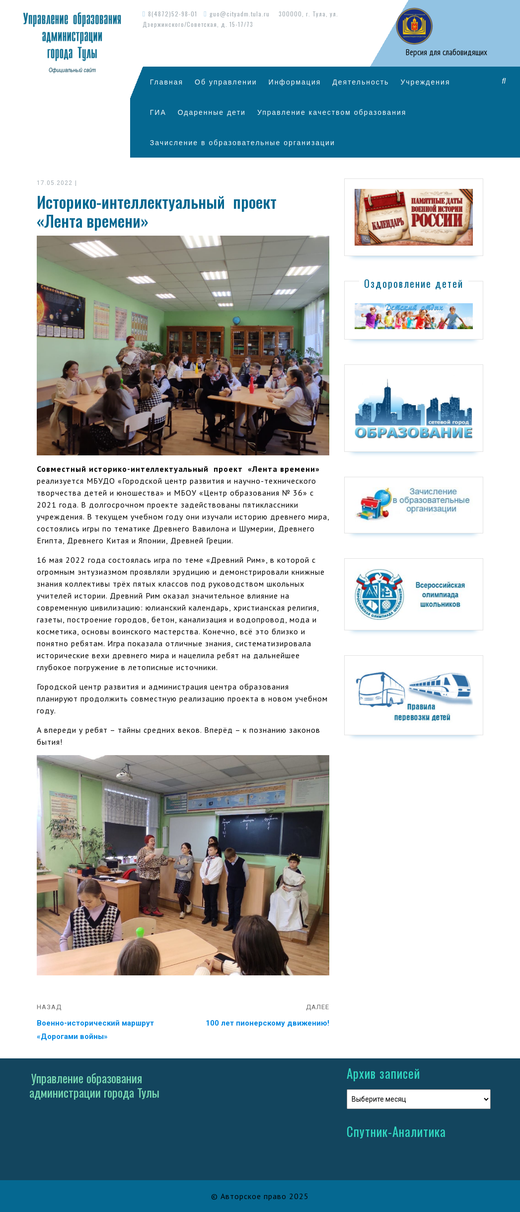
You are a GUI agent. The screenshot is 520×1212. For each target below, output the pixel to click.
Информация (295, 81)
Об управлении (226, 81)
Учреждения (425, 81)
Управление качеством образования (331, 112)
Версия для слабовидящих (445, 52)
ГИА (158, 112)
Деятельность (360, 81)
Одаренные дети (212, 112)
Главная (166, 81)
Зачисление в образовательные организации (242, 142)
